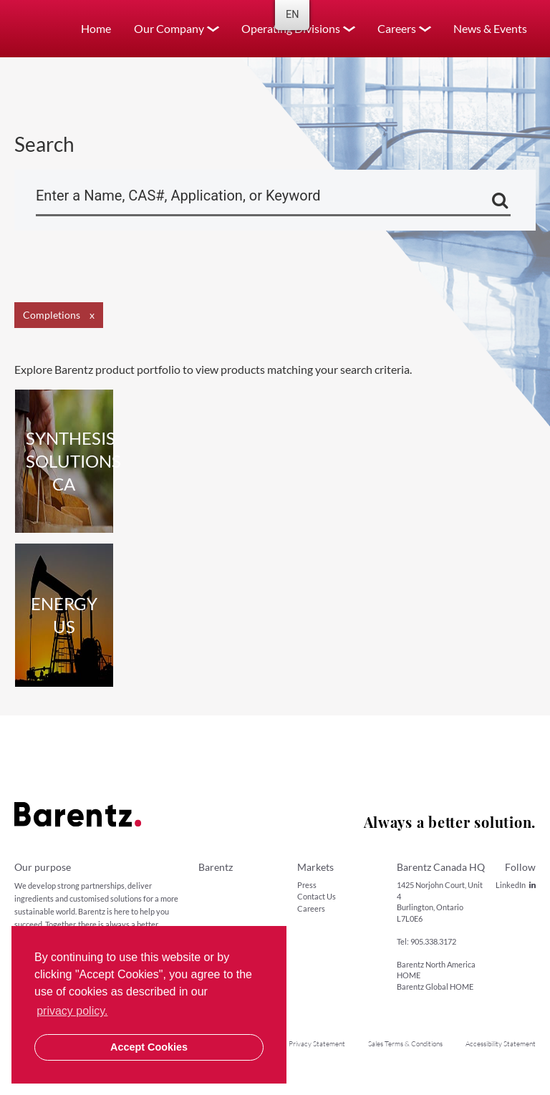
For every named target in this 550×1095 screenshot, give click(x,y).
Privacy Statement (317, 1043)
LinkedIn (516, 884)
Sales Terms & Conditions (405, 1043)
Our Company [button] (169, 28)
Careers (311, 908)
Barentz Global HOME (435, 986)
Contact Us (316, 896)
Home (96, 28)
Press (307, 884)
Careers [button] (396, 28)
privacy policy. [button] (72, 1011)
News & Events (490, 28)
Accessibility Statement (500, 1043)
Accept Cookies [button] (149, 1047)
